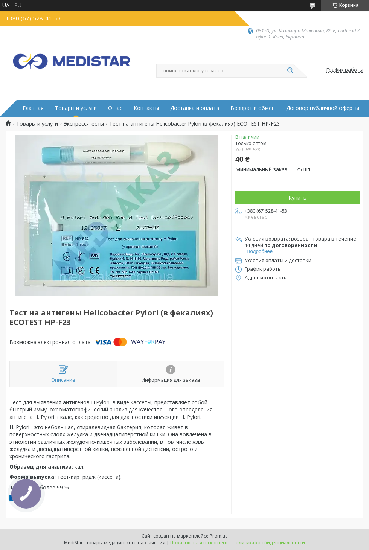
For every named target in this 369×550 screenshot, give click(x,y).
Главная (33, 108)
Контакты (146, 108)
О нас (115, 108)
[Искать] (289, 71)
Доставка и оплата (194, 108)
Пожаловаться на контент (199, 542)
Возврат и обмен (252, 108)
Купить (297, 197)
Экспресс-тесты (84, 123)
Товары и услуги (76, 108)
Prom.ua (219, 536)
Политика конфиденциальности (269, 542)
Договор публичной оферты (322, 108)
